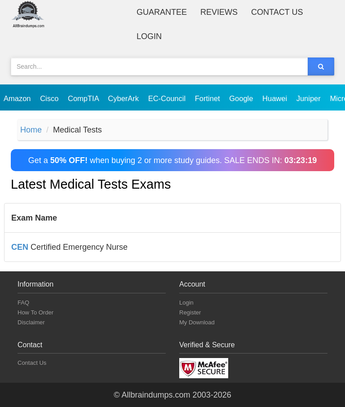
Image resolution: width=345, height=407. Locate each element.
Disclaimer (31, 322)
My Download (197, 322)
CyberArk (124, 98)
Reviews (219, 12)
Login (149, 36)
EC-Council (168, 98)
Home (31, 129)
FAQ (23, 302)
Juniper (309, 98)
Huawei (275, 98)
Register (190, 312)
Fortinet (208, 98)
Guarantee (162, 12)
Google (242, 98)
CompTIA (84, 98)
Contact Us (277, 12)
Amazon (18, 98)
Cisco (50, 98)
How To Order (35, 312)
